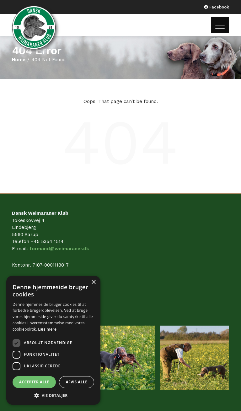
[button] (53, 395)
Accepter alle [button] (34, 382)
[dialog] (53, 340)
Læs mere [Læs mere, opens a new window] (47, 329)
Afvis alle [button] (76, 382)
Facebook (218, 7)
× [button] (93, 282)
